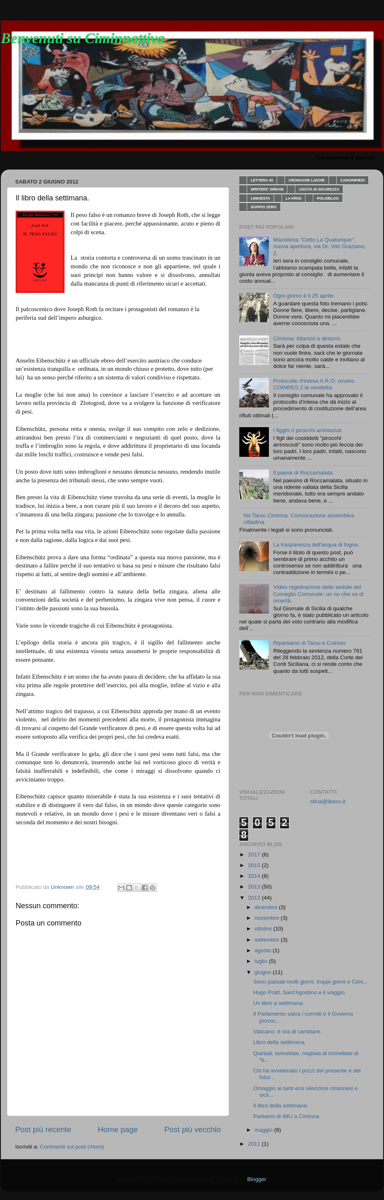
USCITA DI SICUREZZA (319, 189)
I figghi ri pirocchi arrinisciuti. (308, 430)
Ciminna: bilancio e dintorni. (307, 338)
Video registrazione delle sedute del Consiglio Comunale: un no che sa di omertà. (318, 593)
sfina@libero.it (328, 801)
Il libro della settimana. (280, 1105)
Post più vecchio (192, 1129)
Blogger (256, 1179)
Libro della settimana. (279, 1042)
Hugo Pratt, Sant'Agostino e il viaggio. (299, 992)
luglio (261, 961)
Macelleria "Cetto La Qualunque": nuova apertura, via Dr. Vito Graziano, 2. (319, 246)
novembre (267, 918)
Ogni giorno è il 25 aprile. (304, 296)
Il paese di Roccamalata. (303, 473)
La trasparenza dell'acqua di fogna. (316, 545)
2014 (255, 876)
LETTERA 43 (262, 180)
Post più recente (43, 1129)
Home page (118, 1129)
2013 (255, 887)
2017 (255, 854)
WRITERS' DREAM (267, 189)
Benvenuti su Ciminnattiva (82, 38)
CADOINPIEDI (352, 180)
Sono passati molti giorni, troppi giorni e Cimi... (310, 982)
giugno (263, 972)
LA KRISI (293, 198)
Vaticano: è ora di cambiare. (287, 1031)
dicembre (266, 907)
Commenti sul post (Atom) (72, 1147)
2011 (255, 1144)
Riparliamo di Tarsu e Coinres (309, 643)
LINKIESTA (260, 198)
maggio (264, 1130)
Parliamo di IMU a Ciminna (286, 1116)
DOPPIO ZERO (264, 207)
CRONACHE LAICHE (307, 180)
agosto (263, 950)
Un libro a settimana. (278, 1003)
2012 (255, 898)
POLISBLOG (328, 198)
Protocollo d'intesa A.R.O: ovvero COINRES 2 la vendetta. (313, 384)
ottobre (263, 929)
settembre (267, 940)
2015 (255, 865)
